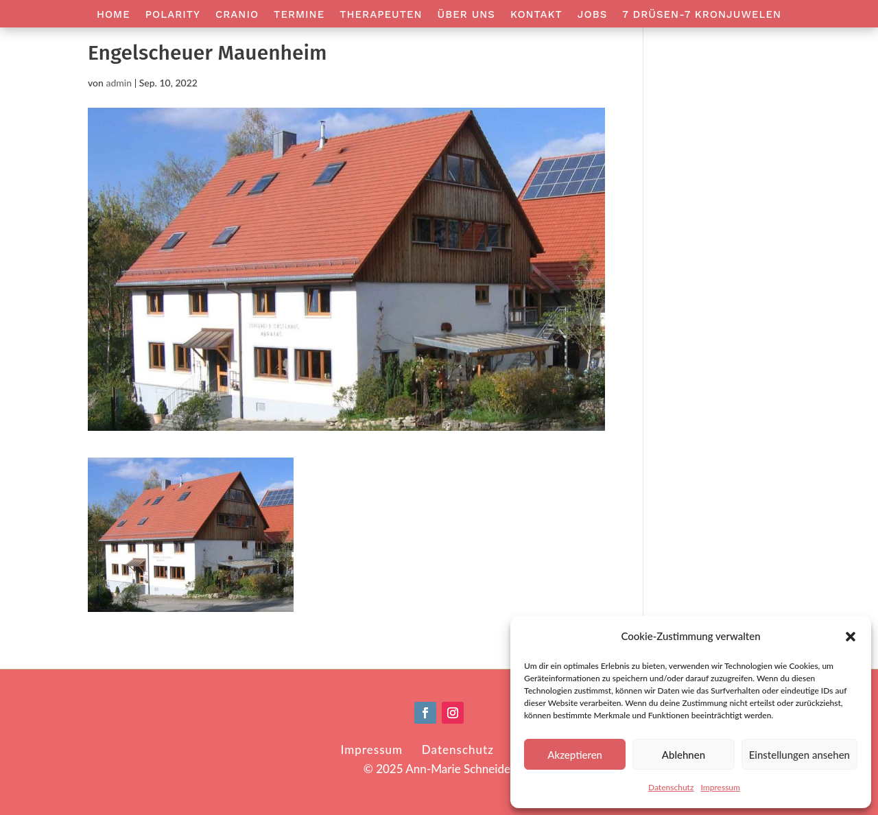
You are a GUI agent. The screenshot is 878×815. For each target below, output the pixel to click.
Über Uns (466, 15)
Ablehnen (683, 754)
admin (119, 82)
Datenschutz (670, 787)
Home (113, 15)
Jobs (592, 15)
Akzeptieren (574, 754)
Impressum (720, 787)
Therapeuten (381, 15)
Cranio (237, 15)
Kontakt (536, 15)
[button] (850, 636)
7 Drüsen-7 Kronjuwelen (701, 15)
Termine (299, 15)
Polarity (172, 15)
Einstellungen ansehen (799, 754)
